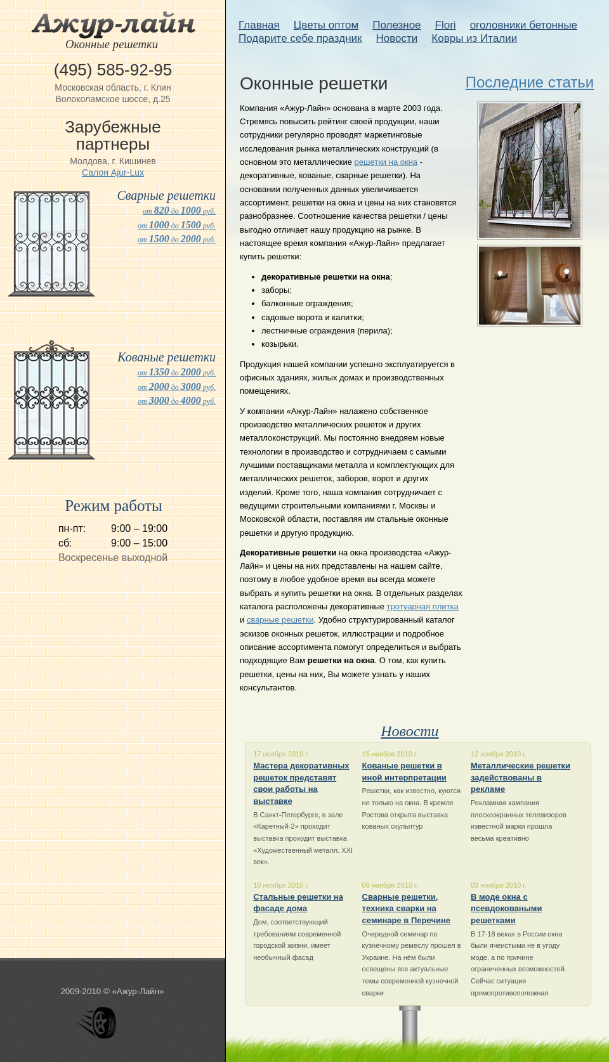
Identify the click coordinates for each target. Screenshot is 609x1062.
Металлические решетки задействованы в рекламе (520, 777)
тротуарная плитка (423, 606)
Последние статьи (530, 82)
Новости (396, 38)
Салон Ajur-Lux (113, 172)
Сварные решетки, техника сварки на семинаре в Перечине (406, 908)
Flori (445, 25)
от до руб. (179, 211)
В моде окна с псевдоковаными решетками (506, 908)
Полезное (396, 25)
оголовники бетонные (523, 25)
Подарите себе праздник (300, 38)
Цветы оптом (326, 25)
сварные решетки (280, 620)
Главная (259, 25)
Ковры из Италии (474, 38)
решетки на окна (386, 162)
